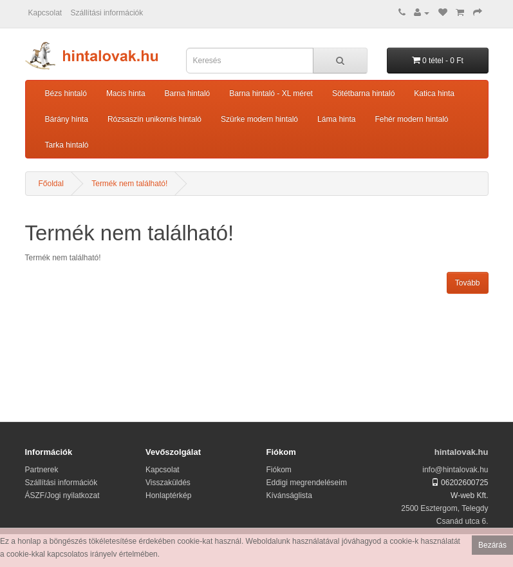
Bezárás (492, 545)
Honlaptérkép (168, 495)
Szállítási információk (107, 12)
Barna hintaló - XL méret (271, 93)
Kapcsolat (45, 12)
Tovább (467, 282)
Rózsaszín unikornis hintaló (154, 119)
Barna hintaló (187, 93)
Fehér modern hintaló (411, 119)
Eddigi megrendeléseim (306, 482)
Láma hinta (336, 119)
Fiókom (279, 469)
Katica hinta (434, 93)
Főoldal (51, 183)
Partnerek (42, 469)
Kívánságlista (289, 495)
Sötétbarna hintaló (363, 93)
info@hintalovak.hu (455, 469)
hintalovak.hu (461, 452)
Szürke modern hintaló (259, 119)
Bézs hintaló (66, 93)
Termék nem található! (129, 183)
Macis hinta (125, 93)
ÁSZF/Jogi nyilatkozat (62, 495)
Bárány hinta (66, 119)
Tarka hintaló (67, 144)
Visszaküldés (168, 482)
